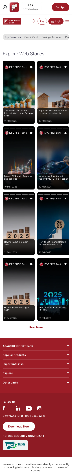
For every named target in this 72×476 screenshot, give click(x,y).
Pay (42, 21)
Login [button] (56, 21)
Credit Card (31, 37)
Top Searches (13, 37)
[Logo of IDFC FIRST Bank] (12, 21)
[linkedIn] (18, 409)
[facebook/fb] (4, 409)
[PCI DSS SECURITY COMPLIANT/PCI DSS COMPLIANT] (15, 444)
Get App (61, 7)
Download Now (19, 426)
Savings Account (52, 37)
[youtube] (29, 409)
